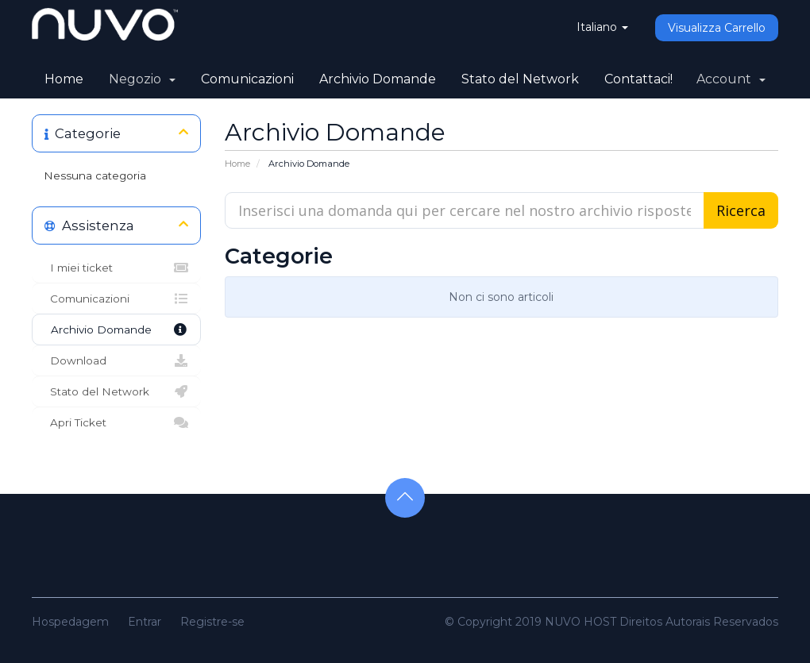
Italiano (602, 27)
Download (116, 360)
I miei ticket (116, 267)
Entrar (144, 622)
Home (63, 79)
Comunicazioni (247, 79)
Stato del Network (520, 79)
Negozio (142, 79)
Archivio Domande (377, 79)
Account (731, 79)
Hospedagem (70, 622)
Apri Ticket (116, 422)
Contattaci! (638, 79)
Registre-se (212, 622)
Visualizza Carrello (717, 28)
